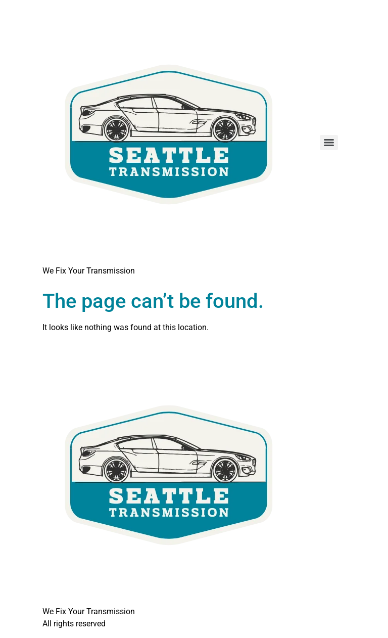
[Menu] (329, 142)
